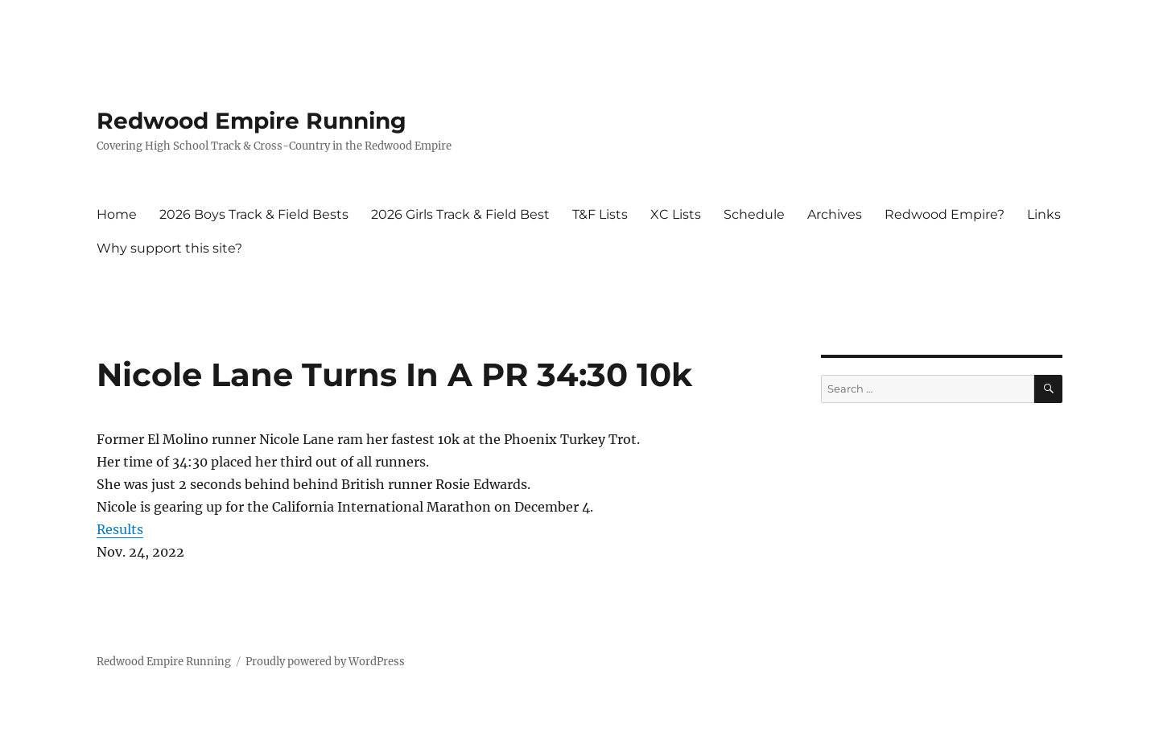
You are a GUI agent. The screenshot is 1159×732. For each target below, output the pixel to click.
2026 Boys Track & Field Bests (254, 214)
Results (120, 529)
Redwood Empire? (944, 214)
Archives (834, 214)
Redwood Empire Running (251, 120)
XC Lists (675, 214)
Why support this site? (169, 248)
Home (117, 214)
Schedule (754, 214)
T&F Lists (600, 214)
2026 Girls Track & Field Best (460, 214)
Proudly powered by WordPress (325, 661)
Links (1044, 214)
